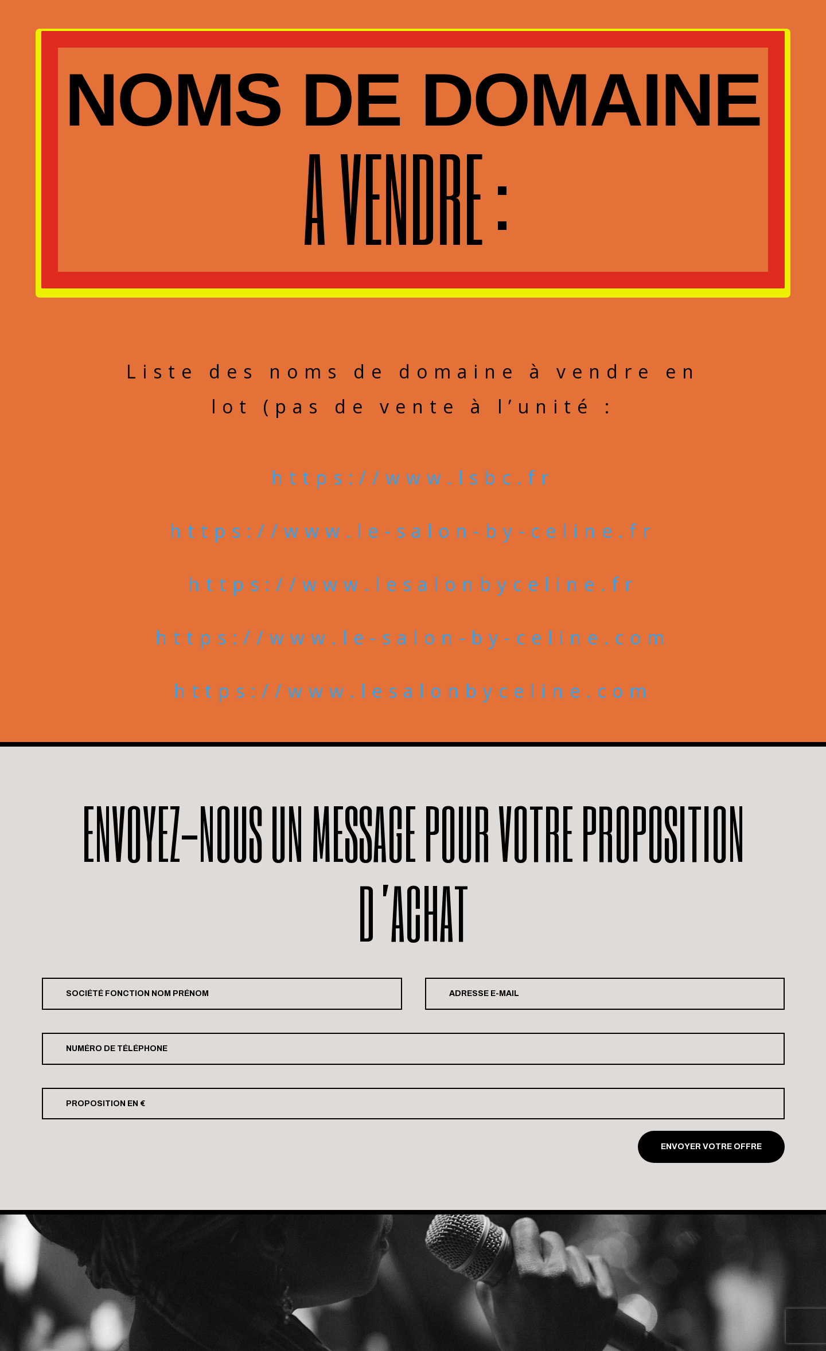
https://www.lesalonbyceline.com (413, 690)
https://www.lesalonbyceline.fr (413, 584)
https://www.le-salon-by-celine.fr (413, 530)
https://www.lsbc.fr (413, 477)
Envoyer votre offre (711, 1146)
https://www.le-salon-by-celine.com (413, 637)
